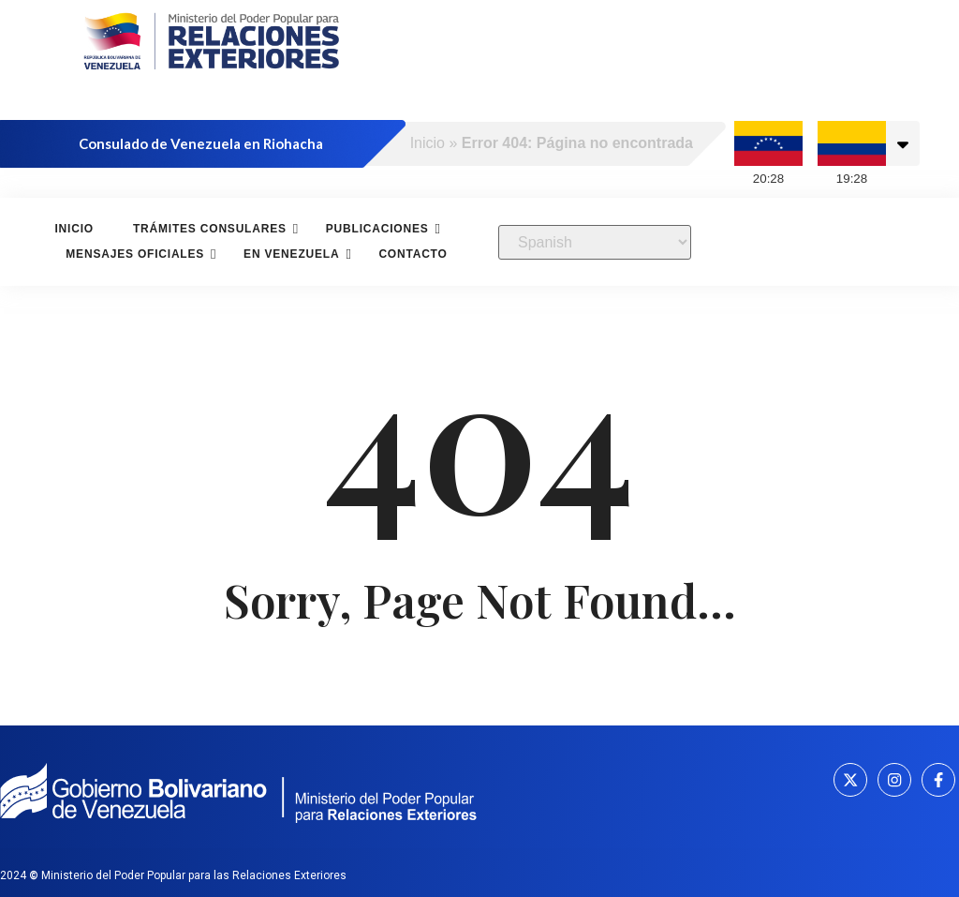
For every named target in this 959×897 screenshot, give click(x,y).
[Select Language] (594, 242)
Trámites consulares (212, 228)
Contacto (412, 254)
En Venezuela (293, 254)
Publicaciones (380, 228)
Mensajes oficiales (137, 254)
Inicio (427, 143)
